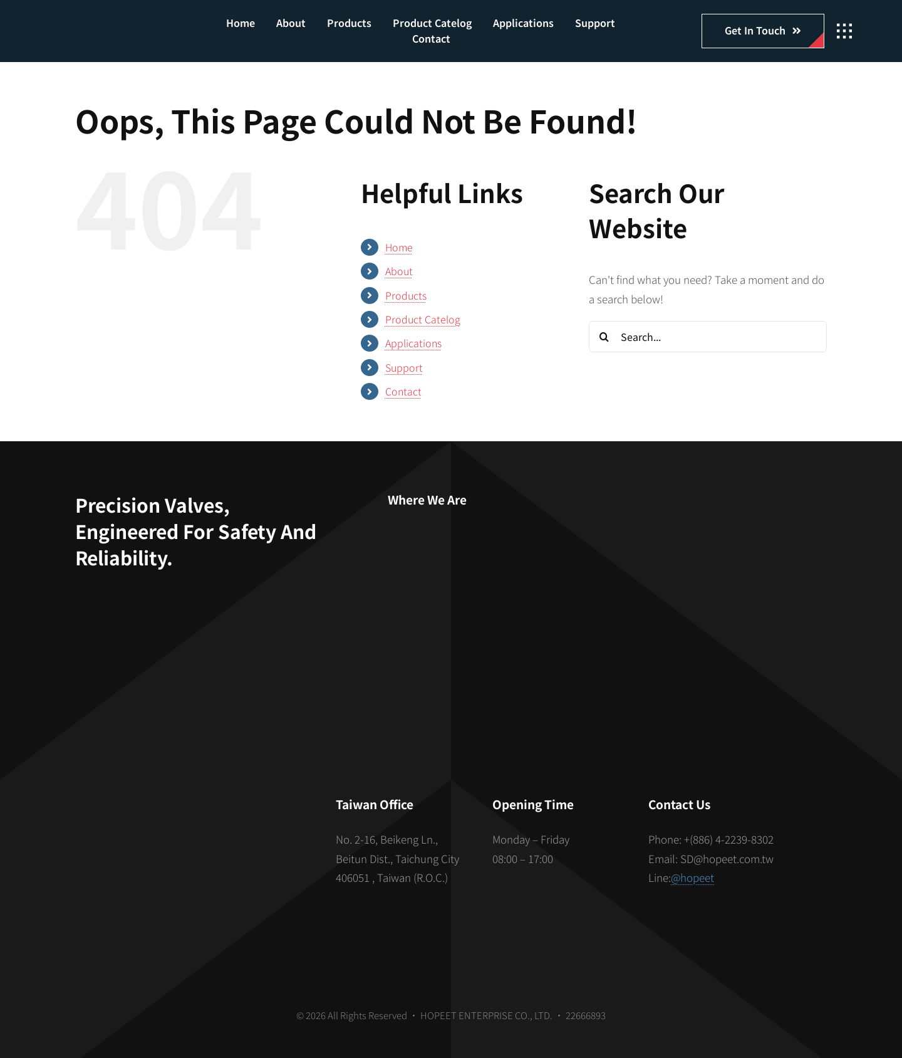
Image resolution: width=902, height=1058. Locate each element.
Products (406, 295)
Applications (413, 342)
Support (404, 367)
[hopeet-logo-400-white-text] (117, 24)
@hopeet (692, 877)
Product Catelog (422, 319)
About (399, 270)
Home (399, 246)
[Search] (604, 336)
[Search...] (708, 336)
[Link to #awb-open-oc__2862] (844, 31)
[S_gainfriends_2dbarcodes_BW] (190, 849)
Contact (403, 391)
